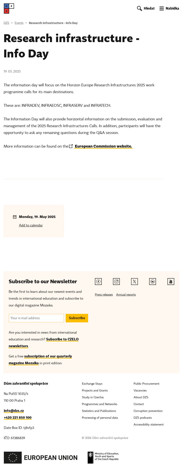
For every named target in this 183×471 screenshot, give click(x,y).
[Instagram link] (116, 281)
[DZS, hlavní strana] (9, 8)
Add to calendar (31, 225)
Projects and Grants (95, 390)
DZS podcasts (143, 418)
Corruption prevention (148, 411)
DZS (6, 23)
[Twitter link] (134, 281)
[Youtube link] (170, 281)
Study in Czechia (93, 397)
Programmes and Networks (99, 404)
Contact (139, 404)
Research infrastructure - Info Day (53, 23)
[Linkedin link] (152, 281)
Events (19, 23)
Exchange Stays (92, 384)
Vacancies (140, 390)
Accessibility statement (149, 424)
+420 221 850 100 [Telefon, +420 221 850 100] (17, 417)
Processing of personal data (100, 418)
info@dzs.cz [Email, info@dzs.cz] (14, 410)
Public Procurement (146, 384)
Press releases (104, 294)
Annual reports (126, 294)
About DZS (141, 397)
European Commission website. (103, 146)
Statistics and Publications (99, 411)
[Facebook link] (98, 281)
